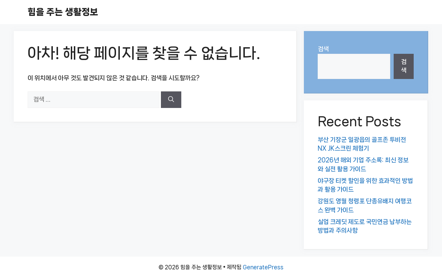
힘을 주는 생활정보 (63, 12)
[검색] (171, 99)
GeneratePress (263, 267)
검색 (323, 49)
